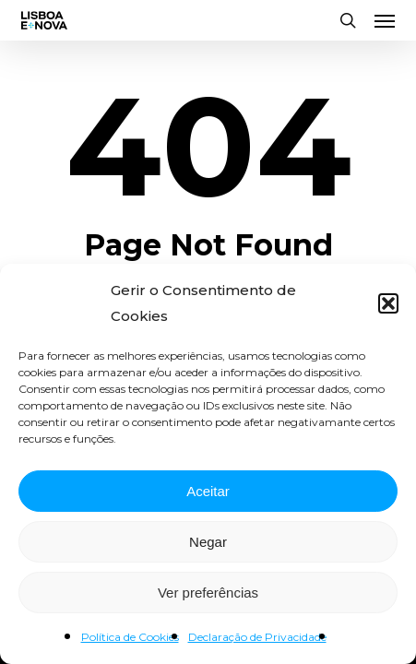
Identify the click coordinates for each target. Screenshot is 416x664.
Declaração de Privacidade (257, 637)
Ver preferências (208, 592)
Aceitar (208, 491)
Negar (208, 542)
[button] (388, 303)
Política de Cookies (130, 637)
